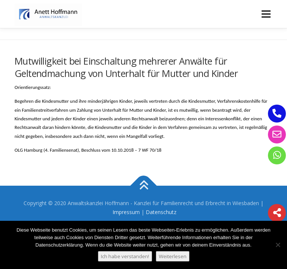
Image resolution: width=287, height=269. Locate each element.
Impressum (126, 212)
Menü (265, 13)
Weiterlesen (172, 256)
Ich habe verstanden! (125, 256)
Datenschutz (161, 212)
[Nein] (277, 244)
